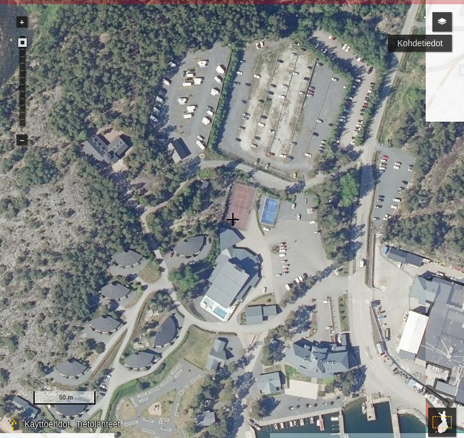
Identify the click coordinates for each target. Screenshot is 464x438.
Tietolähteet (98, 424)
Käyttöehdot (47, 424)
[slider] (22, 42)
